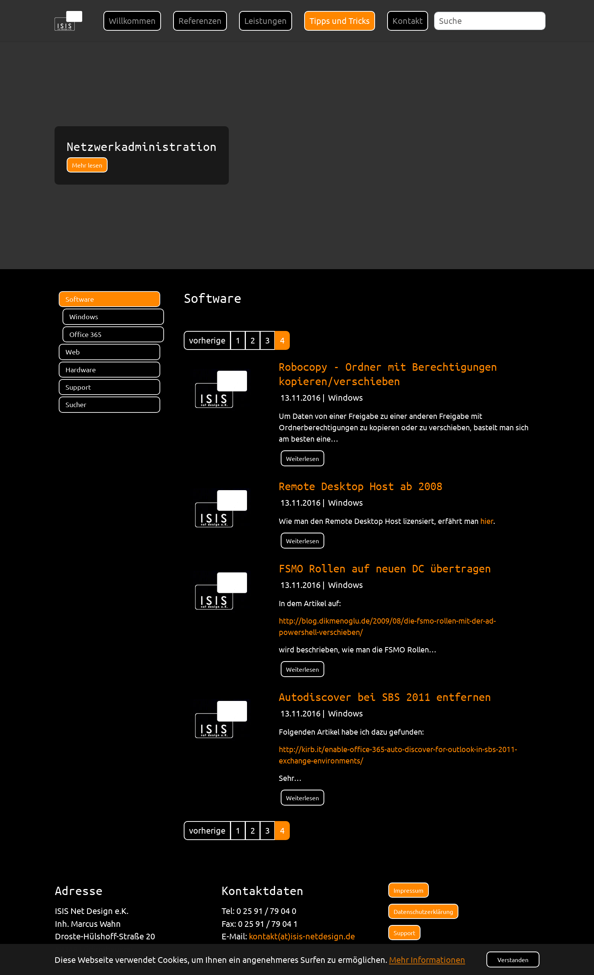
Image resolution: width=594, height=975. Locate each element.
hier (486, 520)
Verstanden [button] (512, 959)
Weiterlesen (302, 458)
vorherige (207, 340)
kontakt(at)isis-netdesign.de (302, 936)
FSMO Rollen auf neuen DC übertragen (385, 568)
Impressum (409, 890)
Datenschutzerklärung (423, 911)
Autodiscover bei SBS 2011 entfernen (385, 696)
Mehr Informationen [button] (427, 959)
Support (404, 932)
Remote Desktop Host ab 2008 (360, 486)
